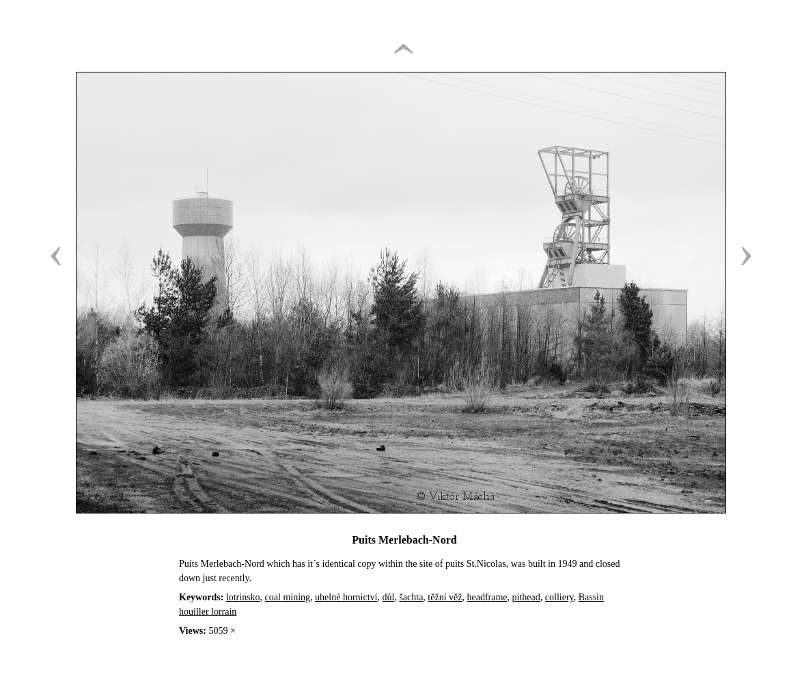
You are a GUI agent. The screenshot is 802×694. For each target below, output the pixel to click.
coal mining (288, 597)
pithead (526, 597)
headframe (487, 597)
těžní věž (445, 597)
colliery (559, 597)
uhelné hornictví (346, 597)
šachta (411, 597)
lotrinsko (243, 597)
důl (388, 597)
